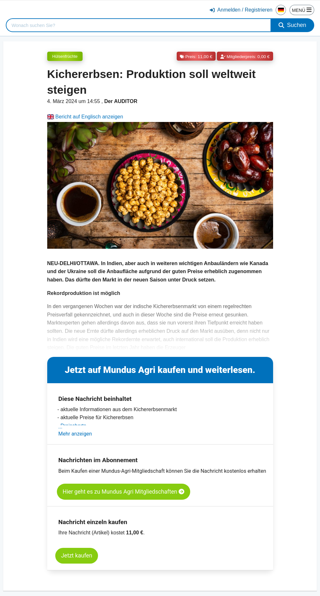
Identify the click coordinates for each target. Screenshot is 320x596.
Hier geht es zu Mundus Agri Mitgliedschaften (123, 491)
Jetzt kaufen (76, 555)
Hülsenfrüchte (65, 56)
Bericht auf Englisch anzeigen (85, 116)
